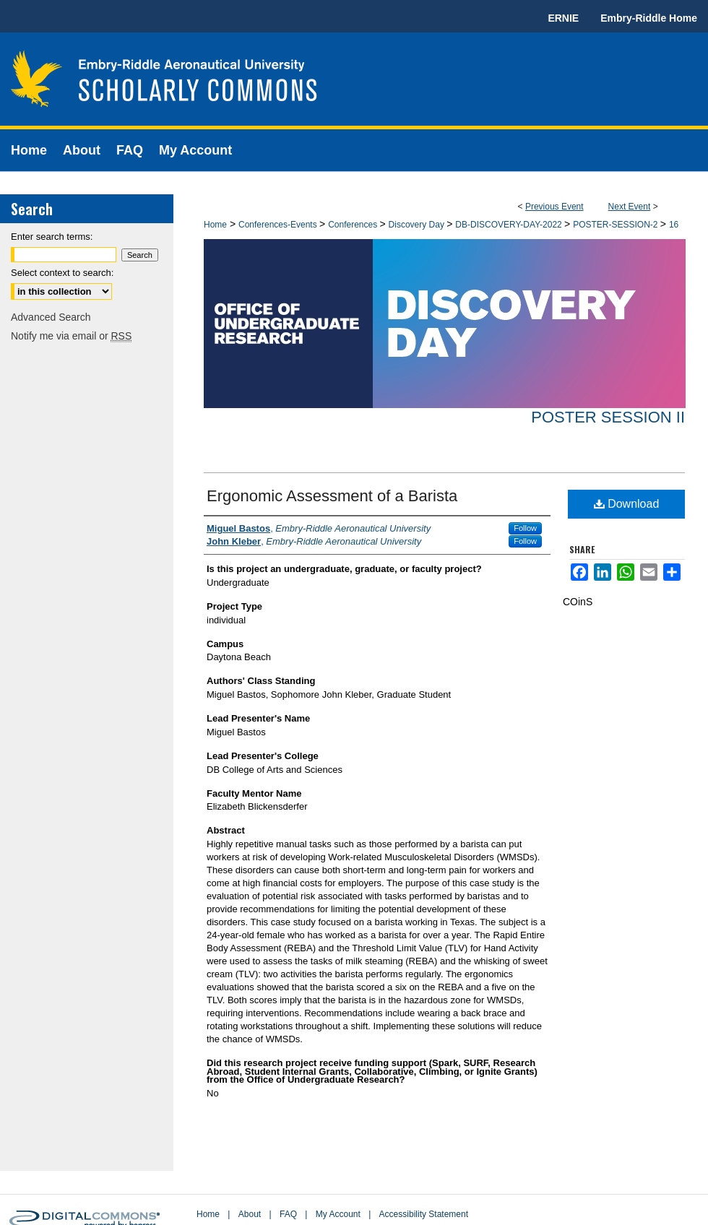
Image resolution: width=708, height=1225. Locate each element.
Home (215, 225)
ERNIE (563, 18)
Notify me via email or (71, 336)
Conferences (353, 225)
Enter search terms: (51, 236)
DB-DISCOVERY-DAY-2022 (509, 225)
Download (627, 504)
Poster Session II (608, 417)
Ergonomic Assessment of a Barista (332, 496)
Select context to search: (62, 272)
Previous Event (554, 207)
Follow (525, 528)
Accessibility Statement (423, 1214)
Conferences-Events (278, 225)
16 (673, 225)
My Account (338, 1214)
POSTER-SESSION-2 (616, 225)
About (249, 1214)
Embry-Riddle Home (648, 18)
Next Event (629, 207)
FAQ (288, 1214)
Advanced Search (51, 317)
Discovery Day (418, 225)
